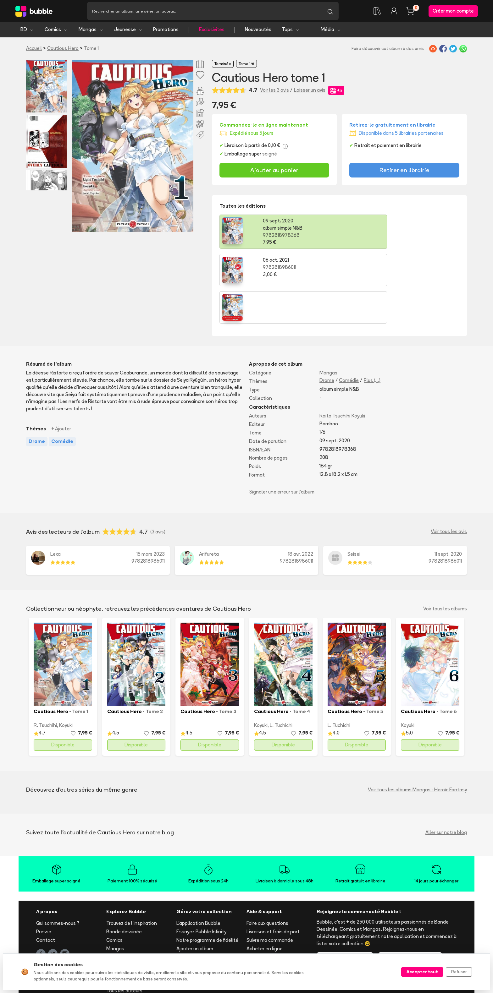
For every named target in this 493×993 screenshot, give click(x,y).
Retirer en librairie (404, 171)
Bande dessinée (124, 895)
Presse (43, 895)
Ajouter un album (194, 912)
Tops (291, 31)
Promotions (166, 31)
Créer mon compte (453, 11)
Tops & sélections (126, 938)
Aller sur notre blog (446, 796)
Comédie (349, 344)
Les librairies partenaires (203, 947)
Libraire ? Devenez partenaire (208, 938)
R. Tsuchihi (45, 689)
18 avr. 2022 (300, 518)
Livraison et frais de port (273, 895)
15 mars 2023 (150, 518)
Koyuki (358, 380)
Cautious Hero (63, 49)
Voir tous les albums (445, 572)
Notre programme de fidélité (207, 904)
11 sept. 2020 (448, 518)
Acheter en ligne (264, 912)
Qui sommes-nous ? (57, 887)
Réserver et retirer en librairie (278, 921)
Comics (56, 31)
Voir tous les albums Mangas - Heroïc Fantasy (417, 753)
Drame (326, 344)
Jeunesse (128, 31)
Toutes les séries (125, 946)
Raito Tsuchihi (334, 380)
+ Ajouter (61, 393)
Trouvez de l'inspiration (131, 887)
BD (27, 31)
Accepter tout (422, 971)
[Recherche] (204, 11)
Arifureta (209, 518)
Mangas (91, 31)
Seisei (353, 518)
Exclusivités (211, 31)
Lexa (55, 518)
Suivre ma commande (269, 904)
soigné (269, 155)
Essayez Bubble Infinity (201, 895)
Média (331, 31)
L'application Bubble (198, 887)
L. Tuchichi (281, 689)
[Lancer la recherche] (330, 12)
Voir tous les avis (449, 495)
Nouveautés (258, 31)
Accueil (34, 49)
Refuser (459, 971)
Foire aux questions (267, 887)
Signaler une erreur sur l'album (281, 455)
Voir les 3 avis (274, 91)
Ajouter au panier (274, 171)
